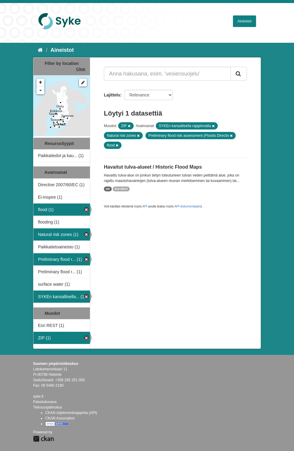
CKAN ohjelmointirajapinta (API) (71, 413)
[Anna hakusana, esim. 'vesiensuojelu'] (167, 74)
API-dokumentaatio (187, 206)
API (144, 206)
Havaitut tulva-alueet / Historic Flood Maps (153, 167)
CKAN (43, 439)
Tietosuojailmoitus (47, 407)
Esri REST (121, 188)
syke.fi (38, 396)
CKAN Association (60, 418)
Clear (80, 69)
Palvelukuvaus (44, 402)
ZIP (108, 188)
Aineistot (244, 21)
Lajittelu (112, 95)
